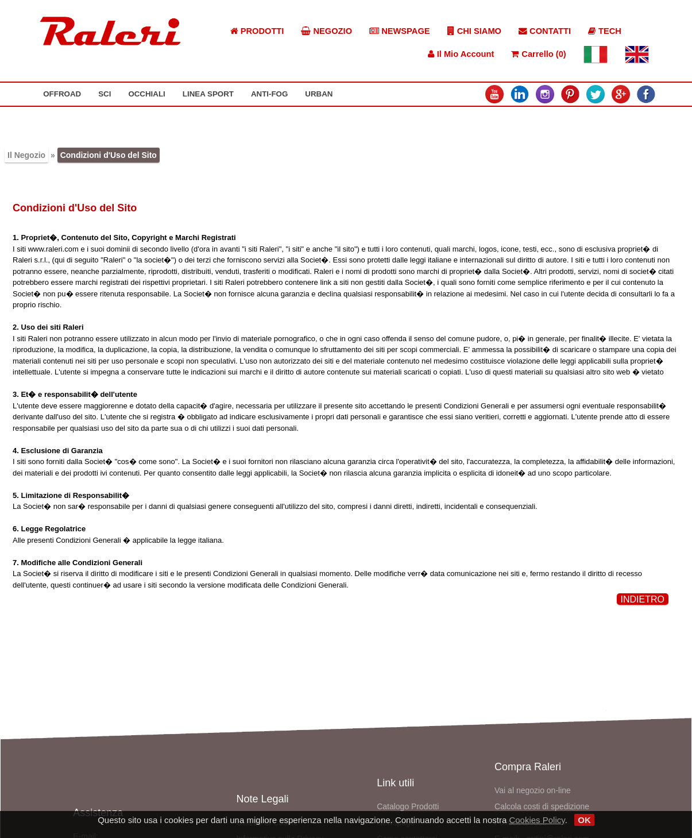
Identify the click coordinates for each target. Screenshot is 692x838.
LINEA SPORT (208, 94)
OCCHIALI (146, 94)
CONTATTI (545, 31)
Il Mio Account (461, 54)
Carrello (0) (538, 54)
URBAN (319, 94)
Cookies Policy (537, 820)
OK (584, 820)
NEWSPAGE (399, 31)
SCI (104, 94)
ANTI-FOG (269, 94)
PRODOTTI (257, 31)
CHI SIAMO (474, 31)
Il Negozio (26, 155)
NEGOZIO (326, 31)
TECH (604, 31)
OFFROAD (62, 94)
